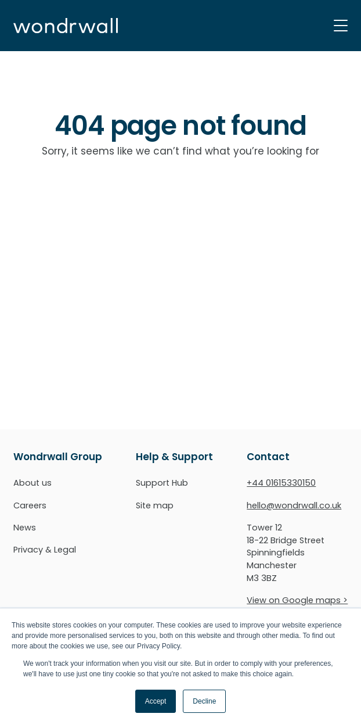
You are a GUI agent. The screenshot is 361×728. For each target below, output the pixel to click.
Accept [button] (156, 701)
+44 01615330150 (281, 483)
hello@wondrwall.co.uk (294, 505)
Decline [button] (204, 701)
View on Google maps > (297, 600)
